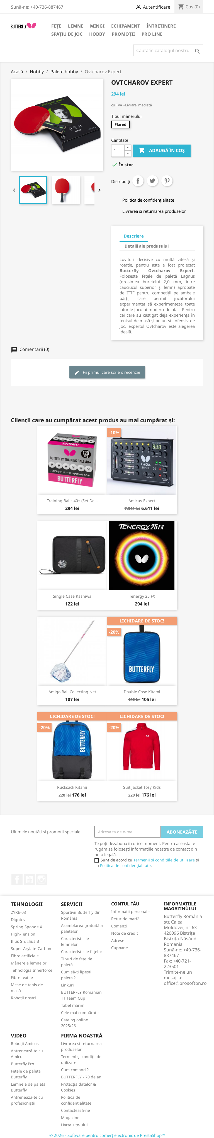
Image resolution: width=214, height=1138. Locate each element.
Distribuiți (138, 180)
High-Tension (23, 934)
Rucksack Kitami (72, 787)
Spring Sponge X (26, 926)
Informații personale (130, 911)
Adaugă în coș (161, 150)
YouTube (29, 879)
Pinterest (166, 180)
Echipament (125, 26)
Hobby (97, 34)
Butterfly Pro (22, 1063)
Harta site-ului (74, 1124)
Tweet (152, 180)
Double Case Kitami (142, 691)
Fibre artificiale (25, 955)
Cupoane (119, 947)
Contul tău (125, 904)
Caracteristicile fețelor (81, 951)
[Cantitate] (118, 151)
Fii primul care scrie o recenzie (107, 372)
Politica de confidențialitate (125, 865)
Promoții (123, 34)
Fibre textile (22, 977)
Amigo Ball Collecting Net (72, 691)
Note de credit (124, 933)
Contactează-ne (75, 1110)
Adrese (117, 940)
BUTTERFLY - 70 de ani (82, 1077)
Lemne (75, 26)
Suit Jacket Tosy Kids (142, 787)
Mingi (97, 26)
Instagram (41, 879)
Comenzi (119, 926)
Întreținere (161, 26)
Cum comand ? (75, 1069)
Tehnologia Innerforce (31, 970)
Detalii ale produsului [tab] (147, 246)
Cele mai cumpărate (80, 1012)
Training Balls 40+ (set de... (72, 500)
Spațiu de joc (66, 34)
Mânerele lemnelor (29, 963)
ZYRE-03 (18, 912)
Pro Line (152, 34)
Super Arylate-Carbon (31, 948)
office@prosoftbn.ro (185, 983)
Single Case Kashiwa (72, 596)
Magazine (70, 1117)
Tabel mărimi (73, 1005)
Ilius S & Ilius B (25, 941)
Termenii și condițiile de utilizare (164, 860)
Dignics (18, 919)
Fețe (56, 26)
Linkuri (67, 985)
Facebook (17, 879)
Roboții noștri (23, 997)
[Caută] (168, 50)
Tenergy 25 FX (142, 596)
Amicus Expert (141, 500)
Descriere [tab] (134, 236)
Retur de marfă (125, 918)
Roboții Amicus (25, 1043)
